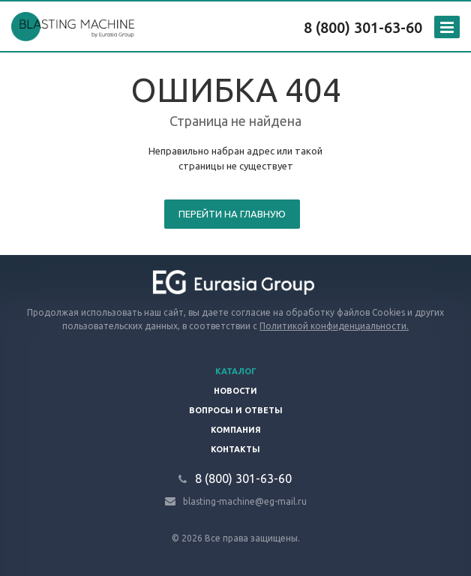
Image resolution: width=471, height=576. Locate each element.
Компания (236, 429)
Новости (235, 390)
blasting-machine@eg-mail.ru (245, 501)
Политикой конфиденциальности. (334, 326)
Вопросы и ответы (236, 410)
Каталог (235, 371)
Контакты (235, 449)
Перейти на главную (232, 213)
